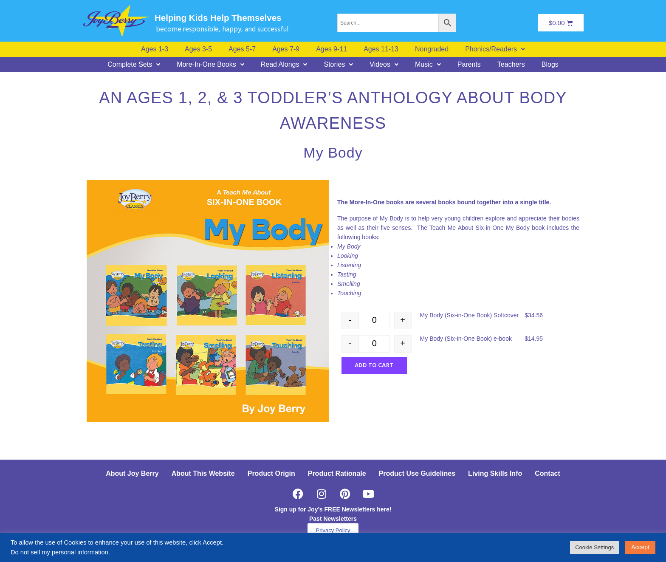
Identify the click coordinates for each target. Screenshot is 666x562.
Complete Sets (133, 64)
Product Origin (271, 473)
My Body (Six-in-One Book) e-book (466, 338)
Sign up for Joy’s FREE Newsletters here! (333, 509)
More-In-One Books (210, 64)
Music (428, 64)
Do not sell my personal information (59, 552)
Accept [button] (640, 547)
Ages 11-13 (381, 49)
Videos (384, 64)
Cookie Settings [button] (594, 547)
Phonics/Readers (495, 49)
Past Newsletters (333, 518)
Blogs (550, 64)
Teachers (511, 64)
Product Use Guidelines (417, 473)
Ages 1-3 (154, 49)
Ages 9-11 (331, 49)
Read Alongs (284, 64)
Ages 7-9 (285, 49)
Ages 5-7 (242, 49)
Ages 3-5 (198, 49)
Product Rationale (337, 473)
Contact (547, 473)
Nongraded (432, 49)
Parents (469, 64)
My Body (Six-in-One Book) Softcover (469, 315)
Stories (338, 64)
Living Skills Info (495, 473)
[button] (495, 49)
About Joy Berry (132, 473)
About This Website (203, 473)
